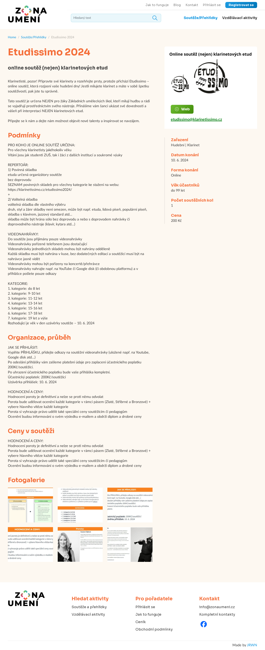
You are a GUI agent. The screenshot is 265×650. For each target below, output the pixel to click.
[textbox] (116, 18)
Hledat (155, 18)
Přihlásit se (212, 5)
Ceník (140, 622)
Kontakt (192, 5)
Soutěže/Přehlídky (200, 18)
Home (12, 37)
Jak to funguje (157, 5)
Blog (177, 5)
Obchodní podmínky (154, 629)
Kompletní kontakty (217, 614)
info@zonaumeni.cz (217, 607)
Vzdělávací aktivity (239, 18)
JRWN (252, 645)
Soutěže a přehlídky (89, 607)
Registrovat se (241, 5)
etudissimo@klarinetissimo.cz (196, 120)
